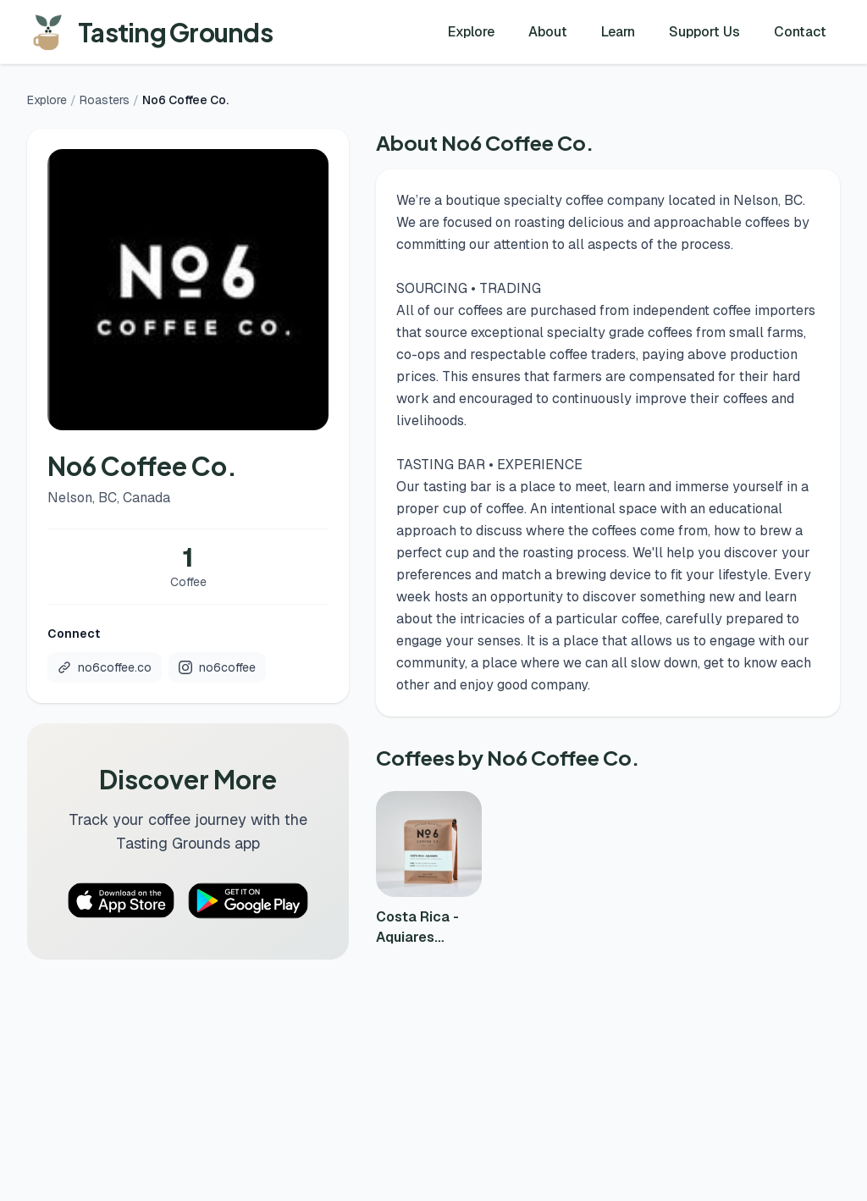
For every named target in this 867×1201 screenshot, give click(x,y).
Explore (471, 32)
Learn (618, 32)
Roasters (105, 100)
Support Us (704, 32)
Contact (800, 32)
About (547, 32)
